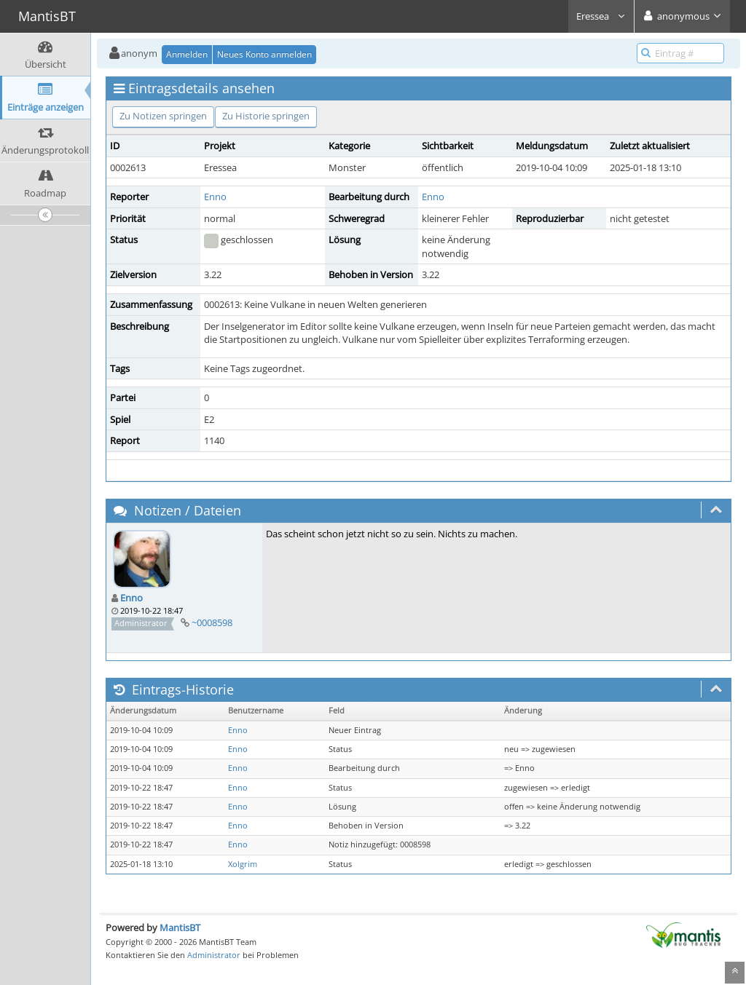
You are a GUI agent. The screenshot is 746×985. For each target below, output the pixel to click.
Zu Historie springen (266, 115)
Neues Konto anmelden (264, 54)
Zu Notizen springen (163, 115)
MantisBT (180, 927)
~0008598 (212, 622)
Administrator (213, 954)
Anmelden (187, 54)
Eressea (601, 16)
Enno (215, 196)
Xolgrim (242, 864)
